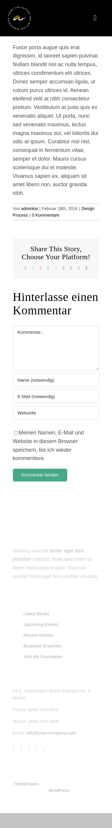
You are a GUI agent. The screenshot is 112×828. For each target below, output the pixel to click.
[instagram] (29, 749)
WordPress (58, 790)
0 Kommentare (45, 215)
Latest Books (37, 613)
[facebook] (14, 749)
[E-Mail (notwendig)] (56, 396)
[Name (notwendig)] (56, 380)
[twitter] (21, 749)
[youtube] (37, 749)
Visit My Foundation (43, 656)
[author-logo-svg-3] (19, 9)
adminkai (29, 208)
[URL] (56, 413)
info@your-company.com (51, 732)
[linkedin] (44, 749)
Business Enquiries (43, 645)
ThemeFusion (26, 784)
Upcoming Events (41, 624)
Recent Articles (38, 635)
